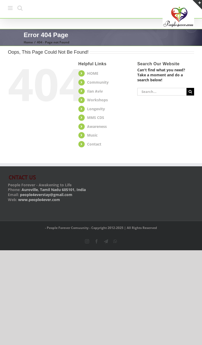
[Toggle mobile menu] (10, 8)
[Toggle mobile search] (20, 8)
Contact (94, 144)
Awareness (97, 126)
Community (98, 82)
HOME (92, 73)
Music (92, 135)
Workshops (97, 99)
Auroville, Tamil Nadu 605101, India (54, 189)
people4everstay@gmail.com (46, 194)
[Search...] (161, 92)
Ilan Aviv (95, 91)
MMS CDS (95, 117)
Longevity (96, 108)
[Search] (190, 92)
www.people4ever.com (39, 199)
